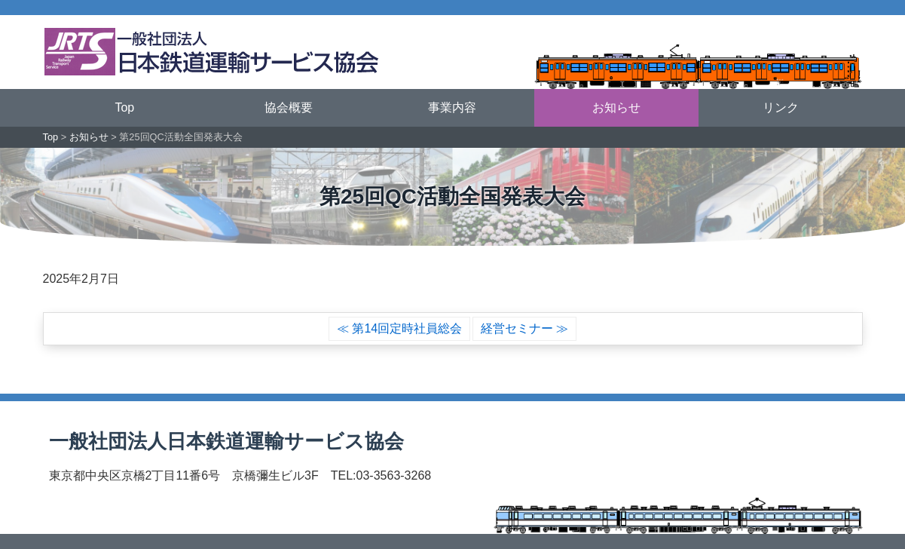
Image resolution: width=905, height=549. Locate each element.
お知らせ (616, 107)
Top (124, 107)
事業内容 (452, 107)
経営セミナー (517, 328)
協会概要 (288, 107)
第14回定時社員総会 (407, 328)
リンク (781, 107)
